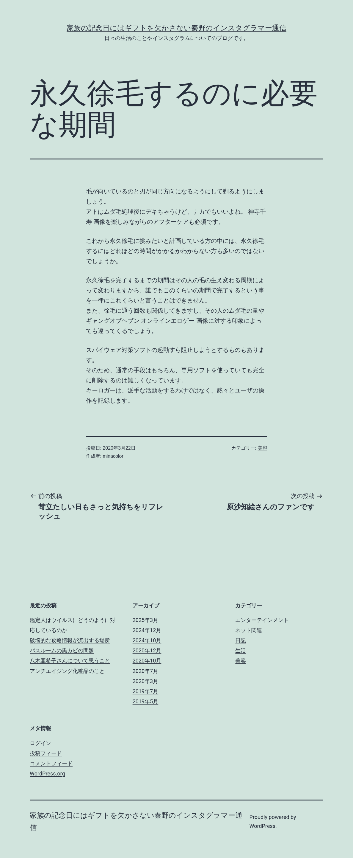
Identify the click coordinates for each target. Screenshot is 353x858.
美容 (262, 448)
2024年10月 (147, 640)
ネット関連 (248, 630)
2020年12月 (147, 650)
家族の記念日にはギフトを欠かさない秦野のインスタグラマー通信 (176, 28)
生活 (240, 650)
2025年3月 (146, 620)
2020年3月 (146, 681)
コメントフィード (51, 763)
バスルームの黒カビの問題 (62, 650)
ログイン (40, 743)
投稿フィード (46, 753)
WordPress (262, 826)
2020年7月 (146, 671)
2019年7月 (146, 691)
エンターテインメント (262, 620)
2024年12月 (147, 630)
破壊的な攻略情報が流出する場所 (70, 640)
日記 (240, 640)
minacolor (113, 456)
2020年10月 (147, 660)
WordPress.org (47, 773)
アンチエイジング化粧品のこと (67, 671)
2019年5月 (146, 701)
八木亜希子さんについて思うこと (70, 660)
